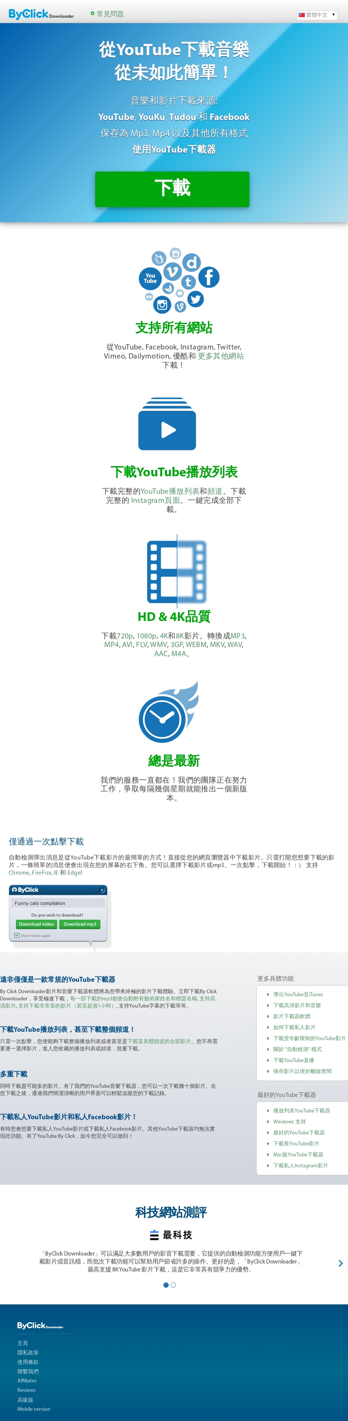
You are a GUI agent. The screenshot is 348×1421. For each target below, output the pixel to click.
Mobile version (33, 1409)
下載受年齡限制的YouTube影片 (309, 1039)
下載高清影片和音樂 (297, 1006)
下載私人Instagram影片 (300, 1166)
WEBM (196, 645)
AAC (161, 654)
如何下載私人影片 (294, 1028)
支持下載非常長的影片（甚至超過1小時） (67, 1006)
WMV (158, 645)
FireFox (41, 873)
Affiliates (27, 1381)
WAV (234, 645)
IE (56, 873)
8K (180, 636)
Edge (74, 873)
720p (125, 636)
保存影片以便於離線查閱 (302, 1072)
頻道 (215, 492)
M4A (178, 654)
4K (164, 636)
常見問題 (110, 14)
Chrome (19, 873)
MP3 (237, 636)
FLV (141, 645)
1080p (146, 636)
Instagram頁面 (155, 501)
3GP (177, 645)
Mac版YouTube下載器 (298, 1155)
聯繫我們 (28, 1372)
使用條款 (28, 1362)
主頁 (22, 1343)
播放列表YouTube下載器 (301, 1111)
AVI (127, 645)
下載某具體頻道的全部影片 (159, 1042)
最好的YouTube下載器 (299, 1133)
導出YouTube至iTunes (298, 995)
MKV (217, 645)
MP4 (111, 645)
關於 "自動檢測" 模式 (297, 1050)
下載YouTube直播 (293, 1061)
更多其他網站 (221, 356)
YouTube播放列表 (170, 492)
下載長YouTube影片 (296, 1144)
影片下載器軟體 (291, 1017)
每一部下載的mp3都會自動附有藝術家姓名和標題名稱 (133, 999)
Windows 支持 (289, 1122)
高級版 (25, 1400)
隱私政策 (28, 1353)
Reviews (26, 1390)
